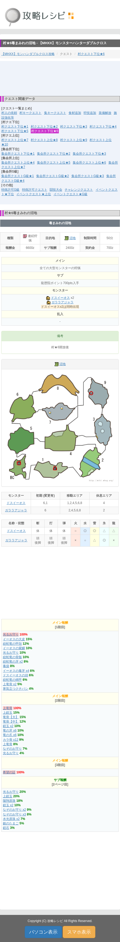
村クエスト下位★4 (103, 126)
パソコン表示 (43, 932)
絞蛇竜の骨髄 (12, 657)
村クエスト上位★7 (14, 140)
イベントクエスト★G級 (70, 194)
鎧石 (6, 828)
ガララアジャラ (62, 302)
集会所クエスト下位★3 (89, 153)
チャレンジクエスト (79, 190)
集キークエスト (55, 113)
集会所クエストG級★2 (52, 176)
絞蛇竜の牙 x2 (13, 661)
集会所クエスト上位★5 (53, 162)
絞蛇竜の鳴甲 (12, 680)
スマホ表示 (79, 932)
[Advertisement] (60, 78)
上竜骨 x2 (10, 684)
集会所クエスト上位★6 (89, 162)
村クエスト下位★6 (91, 54)
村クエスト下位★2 (44, 126)
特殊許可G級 (10, 190)
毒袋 (6, 666)
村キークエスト (30, 113)
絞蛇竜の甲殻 (12, 644)
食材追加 (75, 113)
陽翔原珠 (9, 801)
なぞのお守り (12, 748)
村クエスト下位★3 (73, 126)
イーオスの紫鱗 (14, 648)
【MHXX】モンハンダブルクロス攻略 (28, 54)
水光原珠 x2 (11, 819)
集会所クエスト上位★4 (18, 162)
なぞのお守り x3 (14, 814)
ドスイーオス (60, 298)
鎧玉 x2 (8, 726)
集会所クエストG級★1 (17, 176)
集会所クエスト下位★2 (53, 153)
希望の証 (9, 772)
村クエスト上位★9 (73, 140)
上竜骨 (7, 708)
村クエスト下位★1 (14, 126)
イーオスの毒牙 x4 (16, 671)
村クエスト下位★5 (14, 131)
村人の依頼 (9, 113)
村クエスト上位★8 (44, 140)
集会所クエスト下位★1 (18, 153)
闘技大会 (56, 190)
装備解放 (105, 113)
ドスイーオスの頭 (15, 675)
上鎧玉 (7, 712)
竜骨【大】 (11, 717)
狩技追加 (90, 113)
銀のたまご (11, 823)
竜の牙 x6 (10, 730)
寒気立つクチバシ (15, 689)
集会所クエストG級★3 (87, 176)
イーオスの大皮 (14, 639)
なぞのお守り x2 (14, 810)
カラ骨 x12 (10, 740)
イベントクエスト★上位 (33, 194)
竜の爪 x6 (10, 735)
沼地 (72, 238)
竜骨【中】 (11, 721)
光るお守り (11, 634)
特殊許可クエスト (34, 190)
